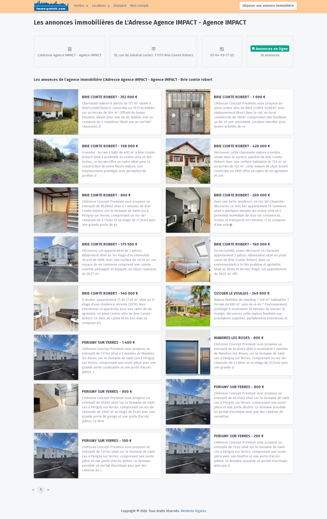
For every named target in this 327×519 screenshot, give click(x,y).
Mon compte (140, 5)
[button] (81, 5)
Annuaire (119, 6)
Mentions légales (193, 511)
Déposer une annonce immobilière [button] (268, 6)
